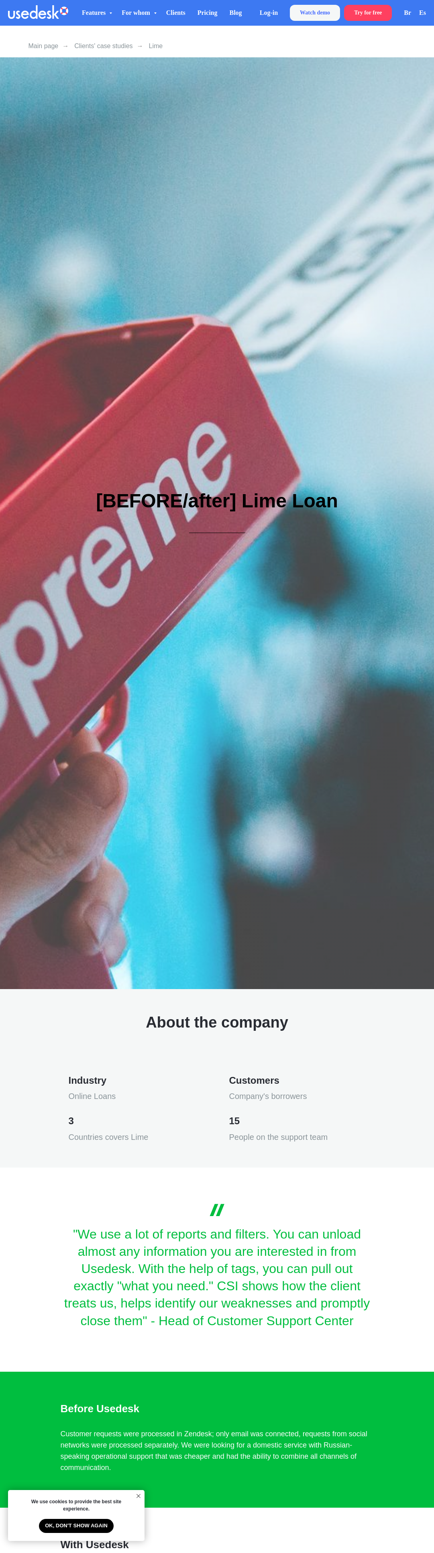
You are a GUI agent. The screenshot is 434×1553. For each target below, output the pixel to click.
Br (407, 12)
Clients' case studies (103, 46)
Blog (235, 12)
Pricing (208, 12)
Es (422, 12)
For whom (136, 12)
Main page (44, 46)
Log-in (269, 12)
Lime (156, 46)
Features (94, 12)
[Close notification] (138, 1496)
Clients (175, 12)
